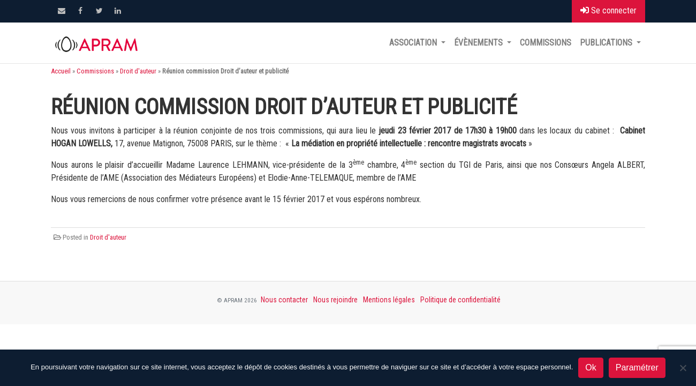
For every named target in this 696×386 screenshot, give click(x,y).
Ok (590, 367)
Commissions (545, 43)
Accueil (61, 71)
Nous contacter (284, 299)
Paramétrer (637, 367)
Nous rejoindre (335, 299)
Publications (607, 43)
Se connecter (608, 10)
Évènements (479, 43)
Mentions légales (389, 299)
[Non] (682, 367)
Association (414, 43)
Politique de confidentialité (460, 299)
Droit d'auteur (138, 71)
